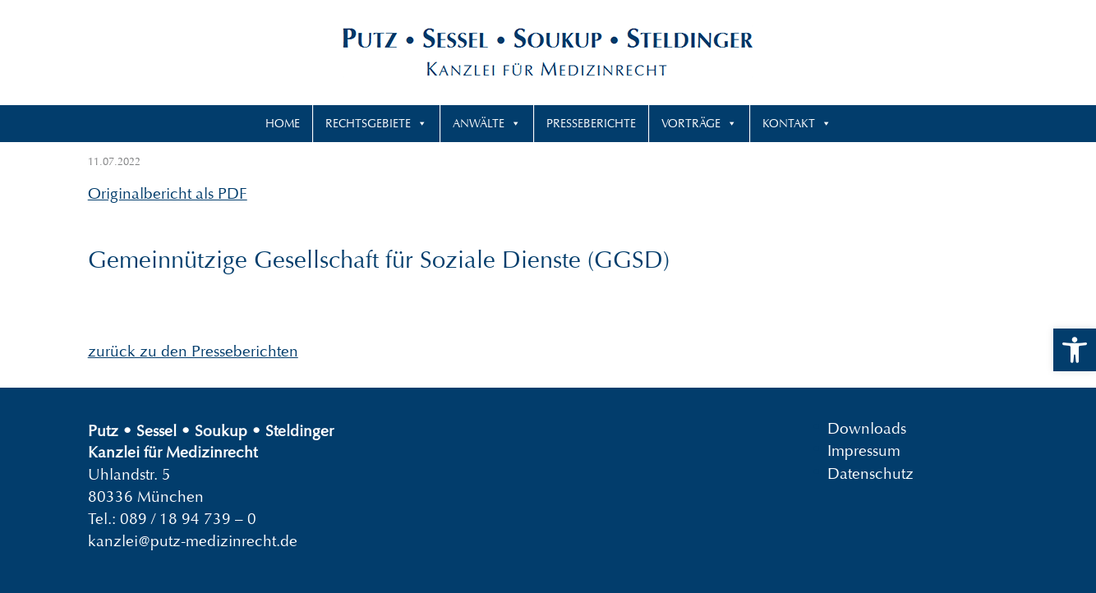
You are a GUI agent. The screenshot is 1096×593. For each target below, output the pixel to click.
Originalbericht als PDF (167, 193)
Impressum (863, 450)
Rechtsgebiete (368, 123)
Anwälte (478, 123)
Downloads (866, 428)
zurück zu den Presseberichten (193, 351)
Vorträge (691, 123)
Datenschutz (870, 472)
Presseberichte (591, 123)
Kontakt (788, 123)
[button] (1074, 350)
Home (282, 123)
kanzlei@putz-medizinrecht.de (192, 540)
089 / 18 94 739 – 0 (188, 518)
